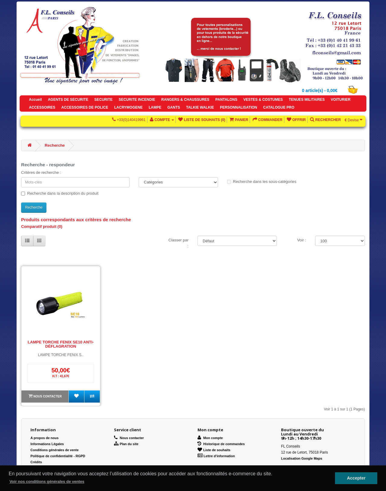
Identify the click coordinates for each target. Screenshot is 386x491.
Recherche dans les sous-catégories (261, 181)
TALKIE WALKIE (200, 107)
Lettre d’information (216, 456)
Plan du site (126, 444)
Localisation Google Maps (301, 458)
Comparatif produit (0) (41, 226)
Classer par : (178, 243)
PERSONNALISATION (238, 107)
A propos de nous (44, 438)
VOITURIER (340, 99)
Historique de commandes (221, 444)
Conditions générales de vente (54, 450)
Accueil (35, 99)
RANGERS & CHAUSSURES (185, 99)
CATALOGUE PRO (279, 107)
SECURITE (103, 99)
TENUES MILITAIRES (307, 99)
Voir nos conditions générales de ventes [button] (46, 481)
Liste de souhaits (214, 450)
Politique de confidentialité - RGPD (57, 456)
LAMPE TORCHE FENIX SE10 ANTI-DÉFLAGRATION (61, 344)
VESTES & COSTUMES (263, 99)
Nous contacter (47, 396)
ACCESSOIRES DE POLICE (84, 107)
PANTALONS (226, 99)
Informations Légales (47, 444)
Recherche (55, 145)
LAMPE (155, 107)
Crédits (36, 462)
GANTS (173, 107)
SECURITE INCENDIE (137, 99)
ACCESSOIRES (42, 107)
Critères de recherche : (41, 172)
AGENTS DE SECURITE (68, 99)
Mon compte (210, 438)
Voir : (301, 240)
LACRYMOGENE (128, 107)
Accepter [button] (356, 478)
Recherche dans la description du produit (59, 193)
